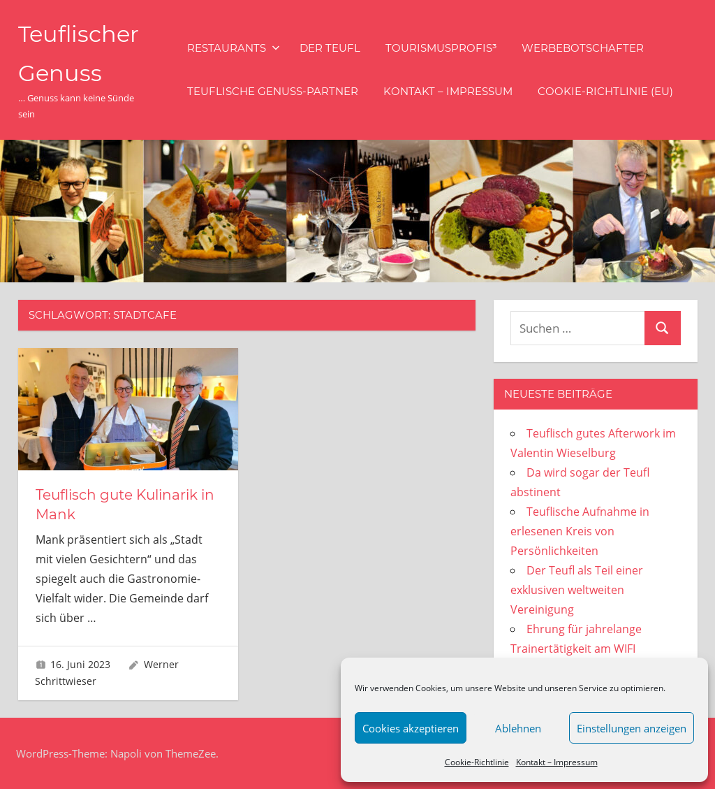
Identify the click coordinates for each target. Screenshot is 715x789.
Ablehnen (518, 728)
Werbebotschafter (583, 48)
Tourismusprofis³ (440, 48)
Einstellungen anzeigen (631, 728)
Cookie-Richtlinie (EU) (605, 91)
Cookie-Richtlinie (477, 762)
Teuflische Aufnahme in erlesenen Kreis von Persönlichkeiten (579, 531)
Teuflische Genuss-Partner (272, 91)
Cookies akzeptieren (410, 728)
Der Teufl (330, 48)
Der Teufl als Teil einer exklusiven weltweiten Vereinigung (576, 590)
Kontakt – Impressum (557, 762)
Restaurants (233, 48)
